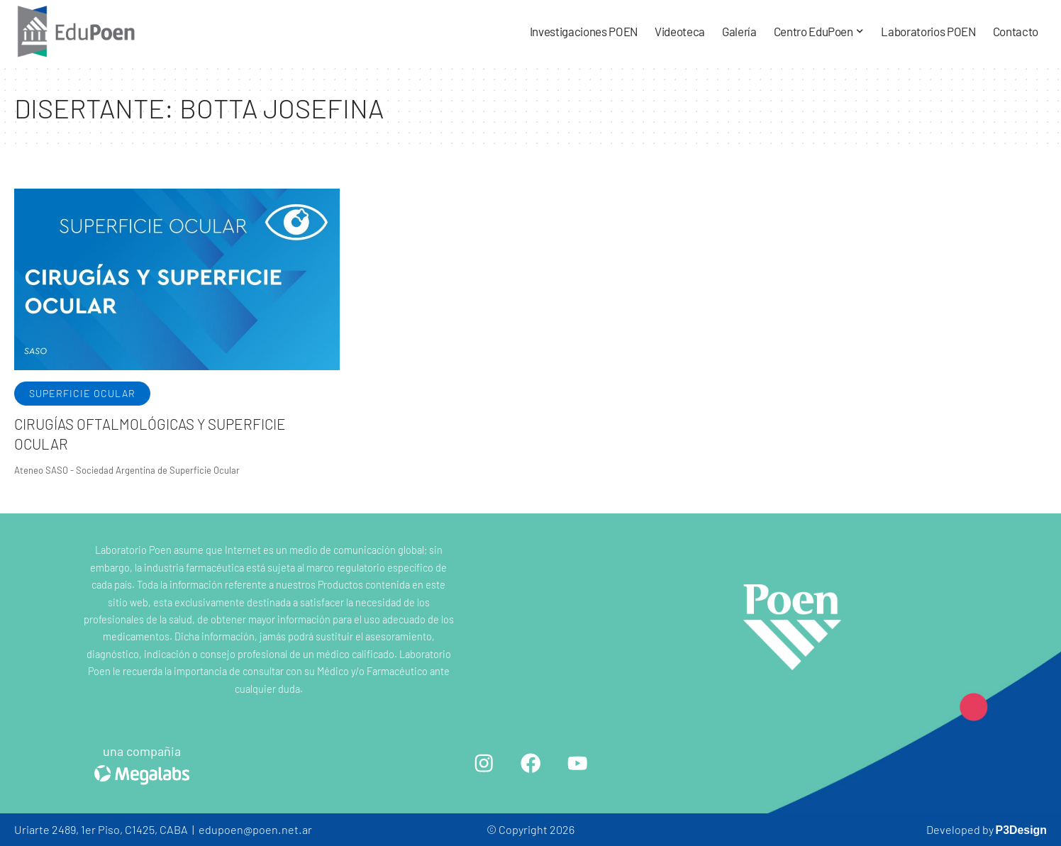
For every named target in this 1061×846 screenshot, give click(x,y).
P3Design (1020, 829)
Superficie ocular (82, 393)
